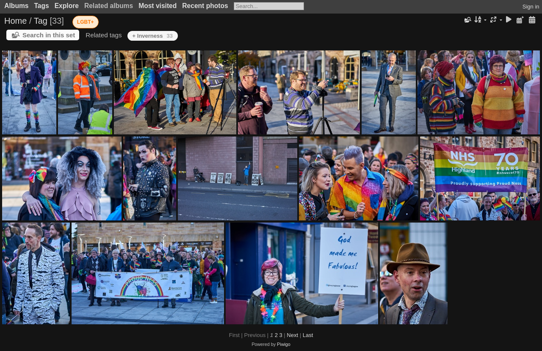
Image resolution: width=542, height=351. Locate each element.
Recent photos (205, 5)
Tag (40, 20)
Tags (41, 5)
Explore (67, 5)
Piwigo (283, 344)
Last (308, 335)
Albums (16, 5)
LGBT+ (85, 22)
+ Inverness (153, 36)
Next (292, 335)
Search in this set (48, 35)
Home (15, 20)
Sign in (531, 6)
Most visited (157, 5)
